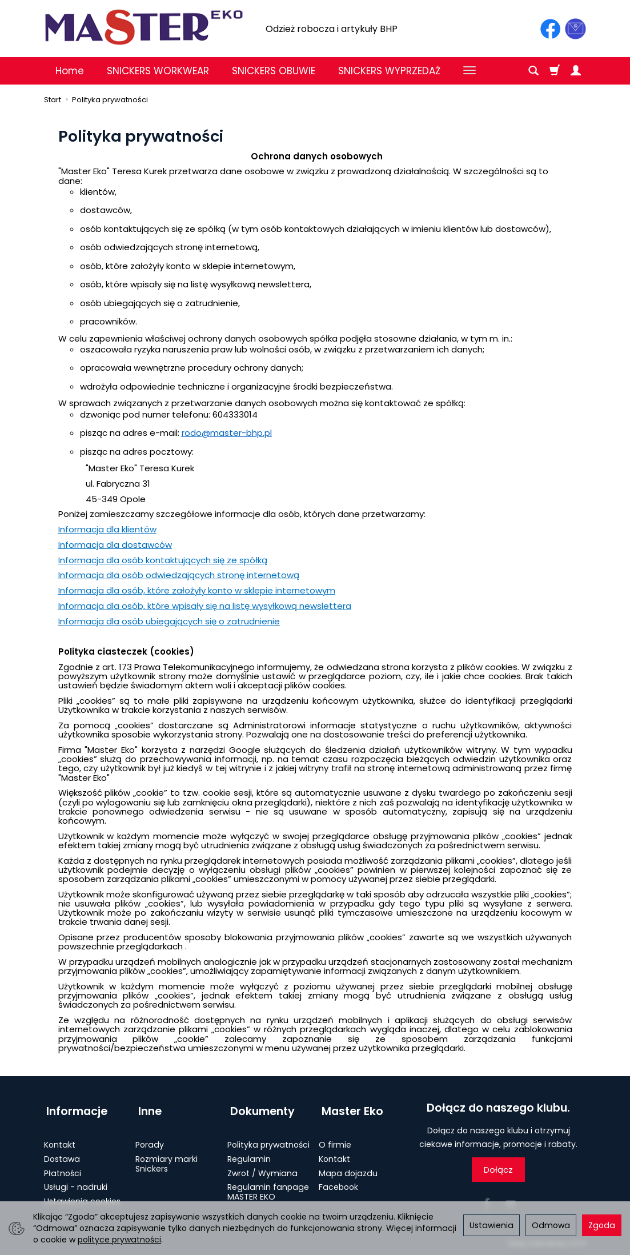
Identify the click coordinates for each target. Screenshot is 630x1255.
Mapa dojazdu (348, 1166)
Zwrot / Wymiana (262, 1166)
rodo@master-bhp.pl (227, 433)
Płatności (62, 1166)
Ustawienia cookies (82, 1194)
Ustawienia (491, 1225)
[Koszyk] (554, 71)
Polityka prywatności (268, 1138)
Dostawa (62, 1152)
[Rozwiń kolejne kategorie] (469, 71)
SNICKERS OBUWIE (273, 71)
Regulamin (249, 1152)
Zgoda (601, 1225)
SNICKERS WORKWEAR (158, 71)
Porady (149, 1138)
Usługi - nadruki (75, 1180)
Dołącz (498, 1170)
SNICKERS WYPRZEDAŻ (389, 71)
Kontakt (59, 1138)
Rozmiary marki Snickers (166, 1157)
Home (69, 71)
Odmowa (551, 1225)
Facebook (338, 1180)
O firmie (335, 1138)
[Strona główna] (144, 26)
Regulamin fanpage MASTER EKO (268, 1185)
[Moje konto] (576, 71)
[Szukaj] (533, 71)
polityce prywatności (119, 1239)
